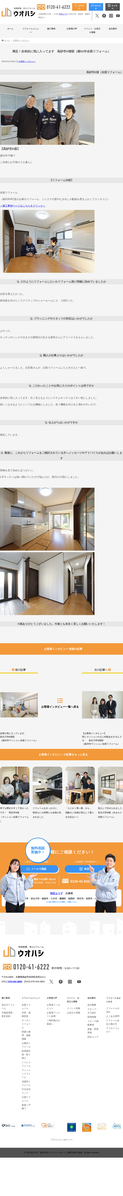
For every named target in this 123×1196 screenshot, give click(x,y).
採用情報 (91, 1017)
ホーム (10, 29)
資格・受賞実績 (92, 1031)
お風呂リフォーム (26, 1045)
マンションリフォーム (26, 1073)
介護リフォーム (26, 1099)
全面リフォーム (26, 1007)
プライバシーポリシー (62, 1139)
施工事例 (51, 29)
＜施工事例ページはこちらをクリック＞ (22, 205)
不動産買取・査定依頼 (8, 1014)
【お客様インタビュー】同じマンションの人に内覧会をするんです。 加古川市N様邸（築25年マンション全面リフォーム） (102, 712)
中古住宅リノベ (26, 1091)
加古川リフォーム (8, 1007)
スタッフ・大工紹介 (92, 1011)
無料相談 (96, 7)
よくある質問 (112, 1016)
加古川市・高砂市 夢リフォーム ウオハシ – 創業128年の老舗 (56, 1153)
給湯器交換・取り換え (26, 1054)
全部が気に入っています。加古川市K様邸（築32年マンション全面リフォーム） (19, 711)
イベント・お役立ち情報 (92, 30)
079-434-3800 (15, 981)
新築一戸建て (26, 1107)
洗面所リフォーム (26, 1083)
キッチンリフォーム (26, 1024)
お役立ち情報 (73, 1012)
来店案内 (113, 7)
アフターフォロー (112, 1030)
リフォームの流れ (112, 1010)
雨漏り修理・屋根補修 (26, 1035)
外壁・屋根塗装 (26, 1014)
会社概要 (91, 1005)
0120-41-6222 (77, 881)
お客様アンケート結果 (53, 1014)
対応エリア (63, 14)
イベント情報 (73, 1008)
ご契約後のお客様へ (53, 1022)
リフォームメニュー (31, 30)
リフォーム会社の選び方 (112, 1022)
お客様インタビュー (27, 61)
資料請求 (79, 7)
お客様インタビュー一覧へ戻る (60, 703)
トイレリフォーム (26, 1064)
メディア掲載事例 (92, 1023)
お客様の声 (72, 29)
